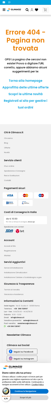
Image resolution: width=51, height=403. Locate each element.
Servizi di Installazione (13, 268)
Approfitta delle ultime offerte (25, 87)
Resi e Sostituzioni (11, 175)
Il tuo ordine (9, 166)
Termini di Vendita (12, 289)
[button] (27, 10)
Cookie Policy (37, 384)
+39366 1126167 (21, 308)
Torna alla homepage (25, 81)
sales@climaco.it (30, 320)
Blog (6, 143)
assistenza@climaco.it (27, 323)
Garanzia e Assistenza (13, 294)
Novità (7, 152)
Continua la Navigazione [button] (25, 391)
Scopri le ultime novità (25, 94)
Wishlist (7, 255)
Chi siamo (8, 138)
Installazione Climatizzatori (15, 272)
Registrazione (10, 250)
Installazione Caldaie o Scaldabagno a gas (23, 277)
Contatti (7, 180)
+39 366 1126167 (13, 326)
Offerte (7, 147)
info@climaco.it (17, 317)
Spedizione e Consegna (14, 171)
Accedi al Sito (10, 246)
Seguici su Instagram (24, 358)
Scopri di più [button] (25, 397)
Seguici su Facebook (23, 351)
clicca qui (31, 222)
